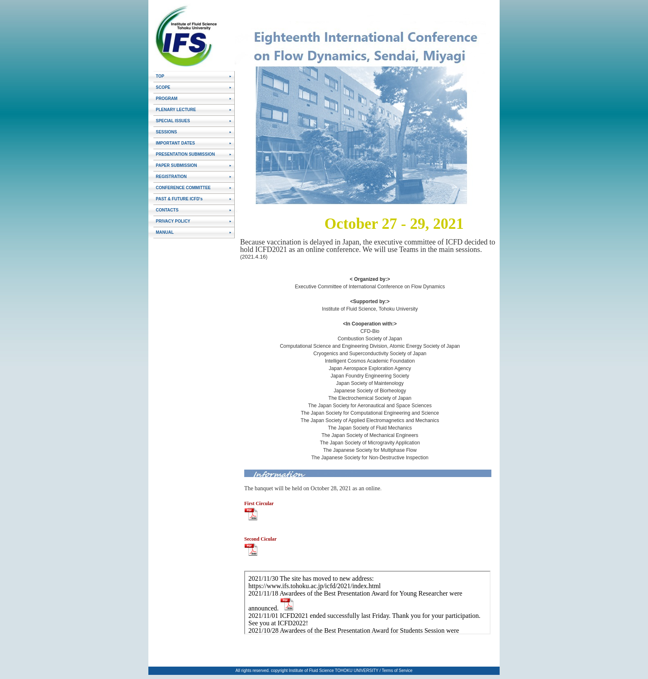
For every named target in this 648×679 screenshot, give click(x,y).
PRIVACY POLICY (173, 221)
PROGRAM (166, 98)
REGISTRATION (171, 176)
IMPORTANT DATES (175, 143)
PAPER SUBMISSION (176, 165)
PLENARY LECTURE (176, 109)
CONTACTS (167, 210)
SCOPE (163, 87)
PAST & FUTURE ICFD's (179, 199)
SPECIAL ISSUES (173, 121)
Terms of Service (397, 670)
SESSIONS (166, 132)
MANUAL (165, 232)
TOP (160, 76)
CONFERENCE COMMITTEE (183, 187)
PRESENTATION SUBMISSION (185, 154)
